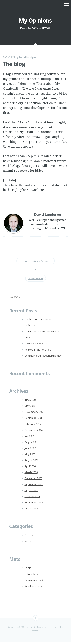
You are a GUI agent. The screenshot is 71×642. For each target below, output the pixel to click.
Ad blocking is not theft (38, 349)
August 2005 (31, 490)
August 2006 (31, 460)
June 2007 (30, 448)
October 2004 (32, 496)
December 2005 (33, 478)
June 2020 (30, 399)
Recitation (35, 278)
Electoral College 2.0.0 (37, 343)
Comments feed (34, 580)
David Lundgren (28, 57)
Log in (28, 568)
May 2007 (30, 454)
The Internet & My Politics (35, 261)
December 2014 (33, 430)
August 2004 (31, 508)
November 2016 (34, 412)
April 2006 (30, 466)
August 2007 (31, 442)
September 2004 (34, 502)
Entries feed (32, 574)
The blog (14, 64)
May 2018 (30, 405)
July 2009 (29, 436)
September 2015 (34, 418)
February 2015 (33, 424)
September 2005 (34, 484)
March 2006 (31, 472)
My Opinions (35, 20)
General (29, 535)
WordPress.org (33, 586)
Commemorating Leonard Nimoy (43, 355)
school (28, 541)
